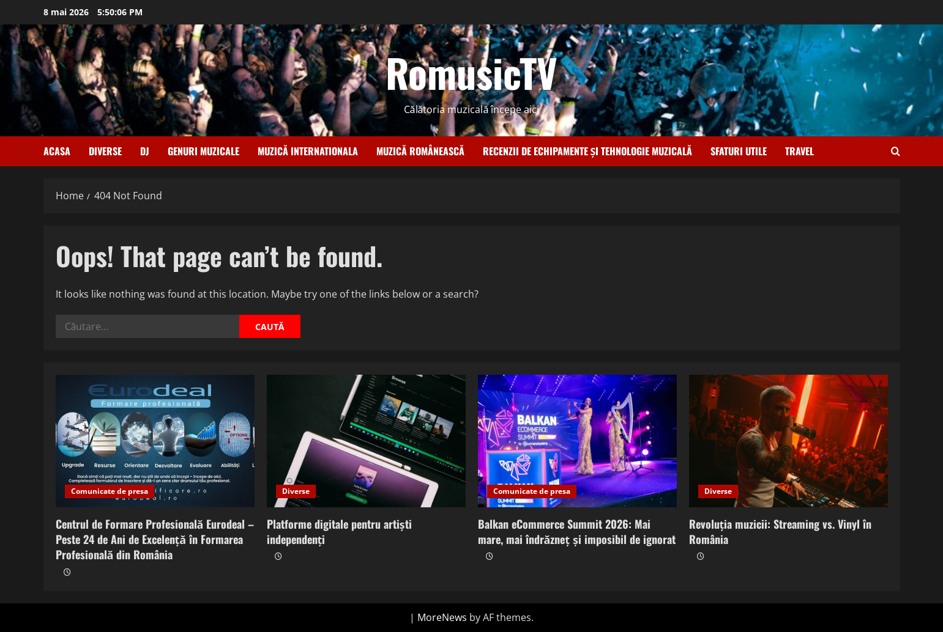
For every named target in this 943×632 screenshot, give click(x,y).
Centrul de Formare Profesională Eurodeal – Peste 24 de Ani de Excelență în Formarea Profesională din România (155, 539)
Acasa (56, 151)
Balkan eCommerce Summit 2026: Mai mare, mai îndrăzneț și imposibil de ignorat (577, 531)
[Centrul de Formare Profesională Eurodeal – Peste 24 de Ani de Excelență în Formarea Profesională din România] (155, 441)
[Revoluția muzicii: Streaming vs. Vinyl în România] (788, 441)
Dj (144, 151)
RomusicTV (471, 72)
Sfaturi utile (738, 151)
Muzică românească (420, 151)
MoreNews (442, 617)
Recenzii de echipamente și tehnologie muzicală (588, 151)
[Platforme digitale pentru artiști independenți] (366, 441)
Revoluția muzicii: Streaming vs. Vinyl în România (780, 531)
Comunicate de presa (109, 491)
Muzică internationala (308, 151)
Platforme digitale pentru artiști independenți (339, 531)
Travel (799, 151)
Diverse (105, 151)
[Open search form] (895, 151)
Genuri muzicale (203, 151)
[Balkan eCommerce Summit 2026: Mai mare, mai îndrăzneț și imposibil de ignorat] (577, 441)
